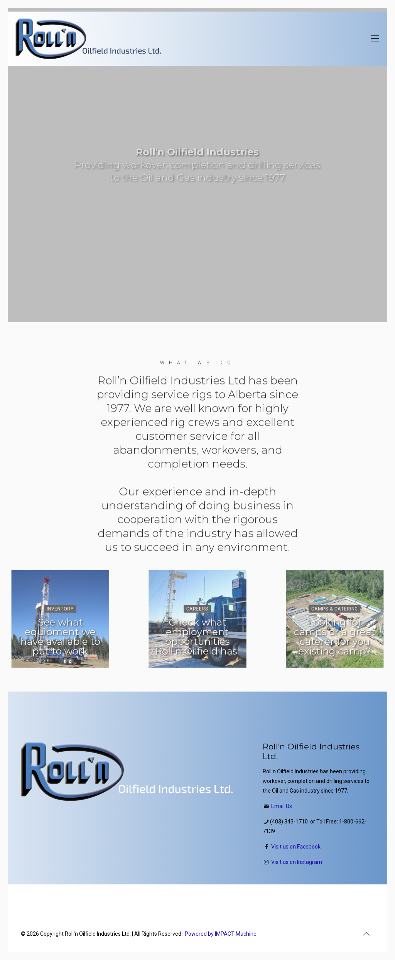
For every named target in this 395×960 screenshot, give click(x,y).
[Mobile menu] (374, 38)
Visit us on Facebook (296, 847)
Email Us (281, 806)
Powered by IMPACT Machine (221, 934)
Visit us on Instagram (296, 862)
